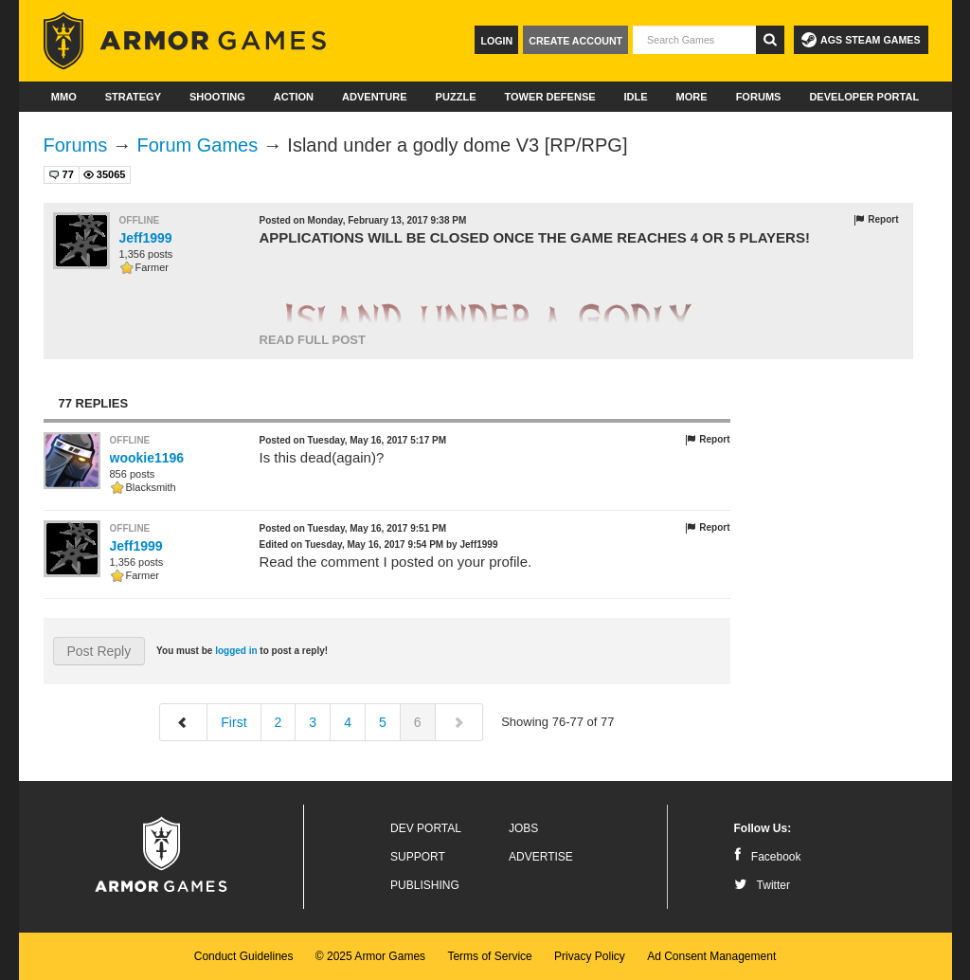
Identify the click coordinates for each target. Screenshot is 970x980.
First (233, 722)
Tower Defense (549, 96)
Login (496, 40)
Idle (636, 96)
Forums (758, 96)
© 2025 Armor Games (370, 956)
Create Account (575, 40)
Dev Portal (425, 828)
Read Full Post (313, 340)
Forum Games (197, 145)
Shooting (217, 96)
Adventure (374, 96)
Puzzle (456, 96)
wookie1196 (147, 457)
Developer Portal (864, 96)
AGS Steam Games (860, 39)
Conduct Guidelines (244, 956)
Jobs (523, 828)
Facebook (767, 856)
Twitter (762, 885)
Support (417, 856)
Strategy (133, 96)
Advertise (541, 856)
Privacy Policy (589, 956)
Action (294, 96)
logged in (236, 650)
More (692, 96)
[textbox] (694, 40)
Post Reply (99, 651)
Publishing (424, 885)
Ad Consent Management (711, 956)
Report (876, 220)
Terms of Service (489, 956)
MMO (64, 96)
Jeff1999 (145, 238)
